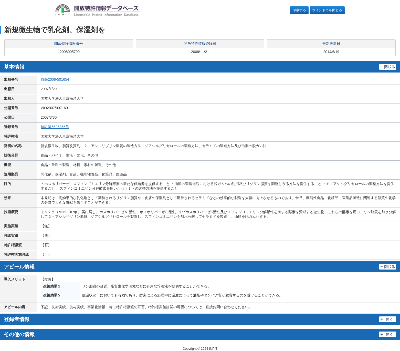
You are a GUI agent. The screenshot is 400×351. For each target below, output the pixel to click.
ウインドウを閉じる (327, 10)
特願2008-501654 (55, 79)
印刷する (299, 10)
